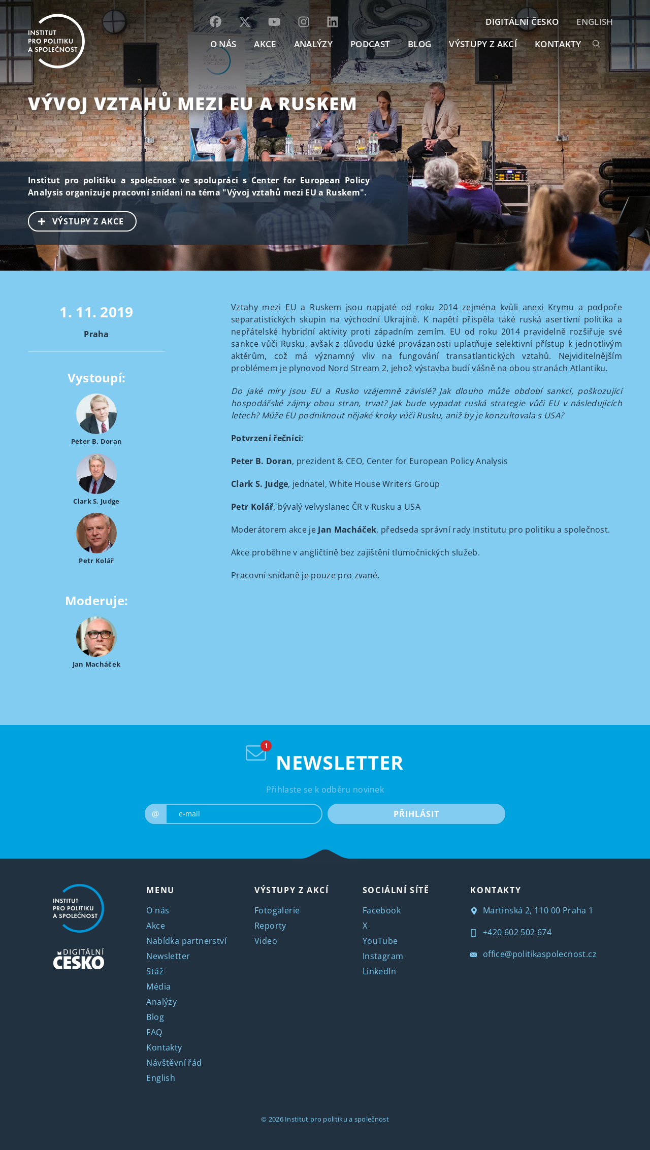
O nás (157, 910)
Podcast (370, 44)
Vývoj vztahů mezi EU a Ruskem (193, 103)
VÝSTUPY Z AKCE (76, 220)
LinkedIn (379, 971)
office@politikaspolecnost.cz (533, 954)
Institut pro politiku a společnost (337, 1119)
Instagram (383, 956)
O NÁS (223, 44)
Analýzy (313, 44)
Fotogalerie (277, 910)
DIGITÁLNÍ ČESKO (522, 21)
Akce (155, 925)
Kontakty (164, 1047)
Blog (155, 1017)
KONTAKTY (558, 44)
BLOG (419, 44)
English (594, 21)
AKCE (265, 44)
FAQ (154, 1032)
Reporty (270, 925)
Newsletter (168, 956)
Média (158, 986)
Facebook (382, 910)
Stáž (155, 971)
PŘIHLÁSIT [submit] (416, 813)
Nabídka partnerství (186, 940)
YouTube (380, 940)
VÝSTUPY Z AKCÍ (291, 890)
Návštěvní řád (174, 1062)
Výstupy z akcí (482, 44)
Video (265, 940)
